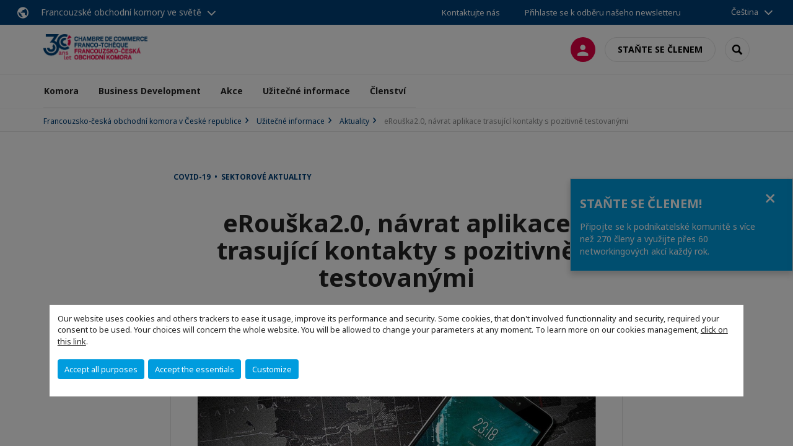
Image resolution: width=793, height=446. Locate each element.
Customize (272, 369)
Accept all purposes (101, 369)
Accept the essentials (194, 369)
